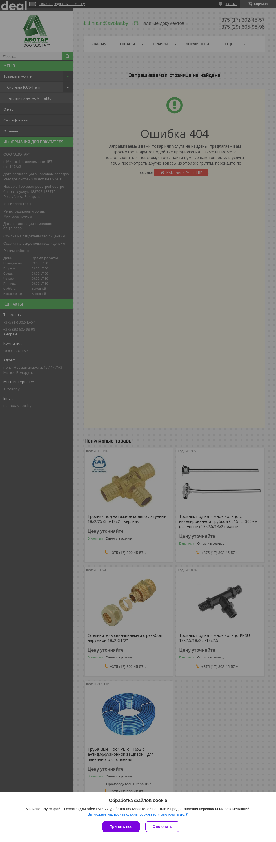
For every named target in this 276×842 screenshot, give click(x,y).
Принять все (121, 827)
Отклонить (162, 827)
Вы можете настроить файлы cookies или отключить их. (136, 814)
